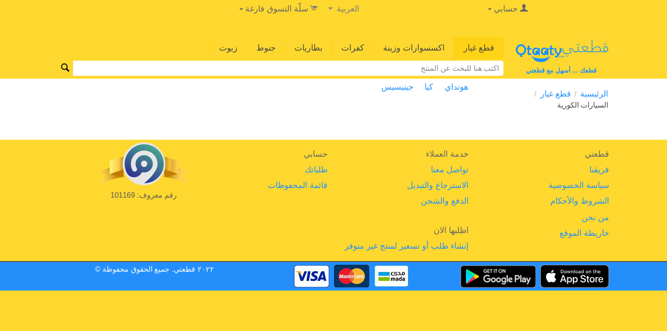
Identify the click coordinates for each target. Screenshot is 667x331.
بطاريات (308, 47)
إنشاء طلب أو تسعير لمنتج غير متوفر (407, 246)
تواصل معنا (450, 169)
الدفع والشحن (445, 200)
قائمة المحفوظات (298, 185)
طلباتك (316, 169)
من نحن (595, 217)
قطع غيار (479, 47)
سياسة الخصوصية (578, 185)
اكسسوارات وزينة (414, 47)
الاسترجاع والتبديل (438, 185)
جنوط (266, 47)
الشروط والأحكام (579, 200)
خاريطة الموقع (584, 233)
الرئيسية (594, 93)
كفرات (352, 47)
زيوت (228, 47)
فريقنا (599, 169)
